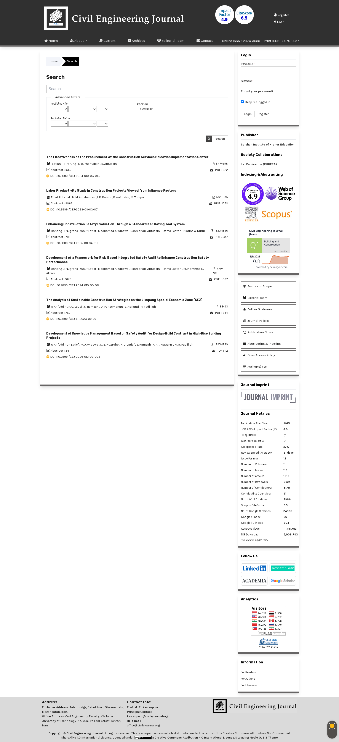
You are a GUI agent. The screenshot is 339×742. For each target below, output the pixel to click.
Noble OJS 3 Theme (263, 737)
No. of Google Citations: (256, 511)
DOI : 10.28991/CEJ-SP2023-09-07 (73, 319)
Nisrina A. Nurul (194, 231)
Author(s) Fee (255, 366)
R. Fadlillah (148, 307)
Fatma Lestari (172, 231)
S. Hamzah (91, 307)
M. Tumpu (137, 197)
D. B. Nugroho (109, 344)
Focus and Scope (257, 286)
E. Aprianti (132, 307)
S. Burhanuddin (89, 164)
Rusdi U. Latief (61, 197)
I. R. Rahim (104, 197)
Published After (59, 103)
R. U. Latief (75, 307)
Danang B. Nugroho (65, 231)
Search (220, 138)
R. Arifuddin (109, 164)
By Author (142, 103)
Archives (136, 40)
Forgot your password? (257, 91)
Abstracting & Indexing (262, 343)
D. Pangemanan (112, 307)
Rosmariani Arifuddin (145, 231)
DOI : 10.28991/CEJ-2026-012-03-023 (75, 357)
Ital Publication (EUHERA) (259, 164)
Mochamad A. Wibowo (113, 231)
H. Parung (70, 164)
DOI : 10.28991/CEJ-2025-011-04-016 (74, 243)
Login (279, 21)
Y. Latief (73, 344)
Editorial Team (170, 40)
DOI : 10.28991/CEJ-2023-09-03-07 (74, 209)
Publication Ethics (258, 332)
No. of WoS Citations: (254, 499)
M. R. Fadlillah (183, 344)
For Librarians (249, 685)
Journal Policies (256, 320)
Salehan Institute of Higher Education (267, 144)
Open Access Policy (259, 355)
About (77, 40)
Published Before (60, 118)
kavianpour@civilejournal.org (147, 716)
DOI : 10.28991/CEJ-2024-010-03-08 (74, 285)
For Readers (248, 672)
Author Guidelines (257, 309)
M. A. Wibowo (90, 344)
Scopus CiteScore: (253, 505)
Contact (205, 40)
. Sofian (56, 164)
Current (107, 40)
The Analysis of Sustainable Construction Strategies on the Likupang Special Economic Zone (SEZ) (124, 300)
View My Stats (268, 646)
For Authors (248, 678)
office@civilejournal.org (143, 725)
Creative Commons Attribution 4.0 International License (194, 737)
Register (281, 15)
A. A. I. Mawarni (163, 344)
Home (51, 40)
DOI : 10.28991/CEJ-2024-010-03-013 (75, 176)
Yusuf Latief (88, 231)
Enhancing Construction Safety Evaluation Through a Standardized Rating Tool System (115, 224)
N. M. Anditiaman (84, 197)
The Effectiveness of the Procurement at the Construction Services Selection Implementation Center (127, 157)
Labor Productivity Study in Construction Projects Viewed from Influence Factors (111, 190)
